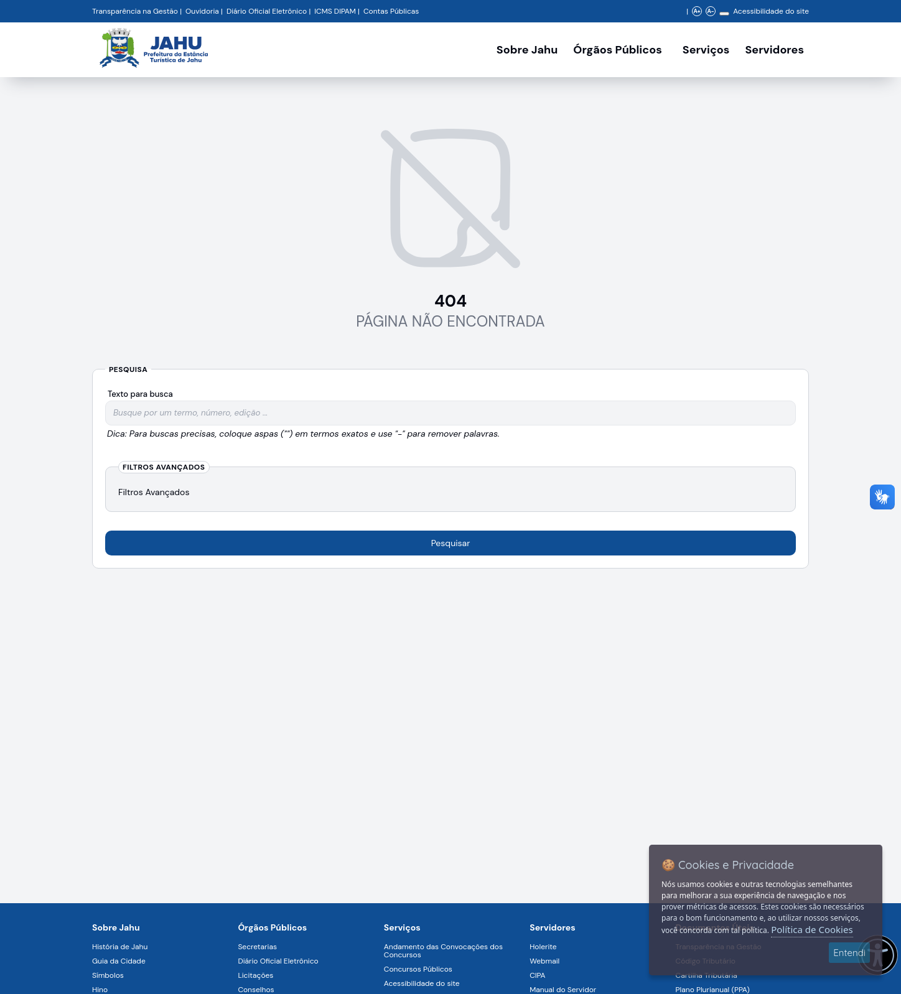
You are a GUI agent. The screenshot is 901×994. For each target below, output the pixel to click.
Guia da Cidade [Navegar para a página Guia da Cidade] (119, 961)
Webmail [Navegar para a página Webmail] (544, 961)
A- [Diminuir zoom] (710, 11)
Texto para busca (140, 394)
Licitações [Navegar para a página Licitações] (255, 975)
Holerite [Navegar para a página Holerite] (543, 947)
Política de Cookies (811, 929)
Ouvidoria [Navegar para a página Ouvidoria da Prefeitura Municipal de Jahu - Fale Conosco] (202, 11)
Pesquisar (450, 543)
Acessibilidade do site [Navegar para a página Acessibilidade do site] (771, 11)
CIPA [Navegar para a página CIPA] (537, 975)
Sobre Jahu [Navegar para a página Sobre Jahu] (527, 49)
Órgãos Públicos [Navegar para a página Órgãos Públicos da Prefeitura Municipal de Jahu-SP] (272, 927)
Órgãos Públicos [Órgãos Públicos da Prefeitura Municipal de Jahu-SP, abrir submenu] (617, 49)
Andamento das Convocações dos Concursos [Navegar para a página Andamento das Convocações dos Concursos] (443, 951)
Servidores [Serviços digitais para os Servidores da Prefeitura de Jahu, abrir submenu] (774, 49)
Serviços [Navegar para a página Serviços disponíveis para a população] (706, 49)
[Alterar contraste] (724, 14)
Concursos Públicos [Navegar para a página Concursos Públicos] (418, 969)
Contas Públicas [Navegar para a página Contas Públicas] (391, 11)
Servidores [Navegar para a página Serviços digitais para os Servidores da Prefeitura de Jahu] (553, 927)
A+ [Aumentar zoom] (696, 11)
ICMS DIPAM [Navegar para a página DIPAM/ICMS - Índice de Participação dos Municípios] (335, 11)
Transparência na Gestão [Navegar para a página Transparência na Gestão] (135, 11)
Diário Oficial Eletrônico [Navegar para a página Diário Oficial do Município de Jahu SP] (266, 11)
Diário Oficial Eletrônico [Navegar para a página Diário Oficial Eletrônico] (278, 961)
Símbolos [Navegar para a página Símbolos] (108, 975)
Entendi (849, 953)
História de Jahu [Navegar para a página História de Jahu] (119, 947)
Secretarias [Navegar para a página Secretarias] (257, 947)
